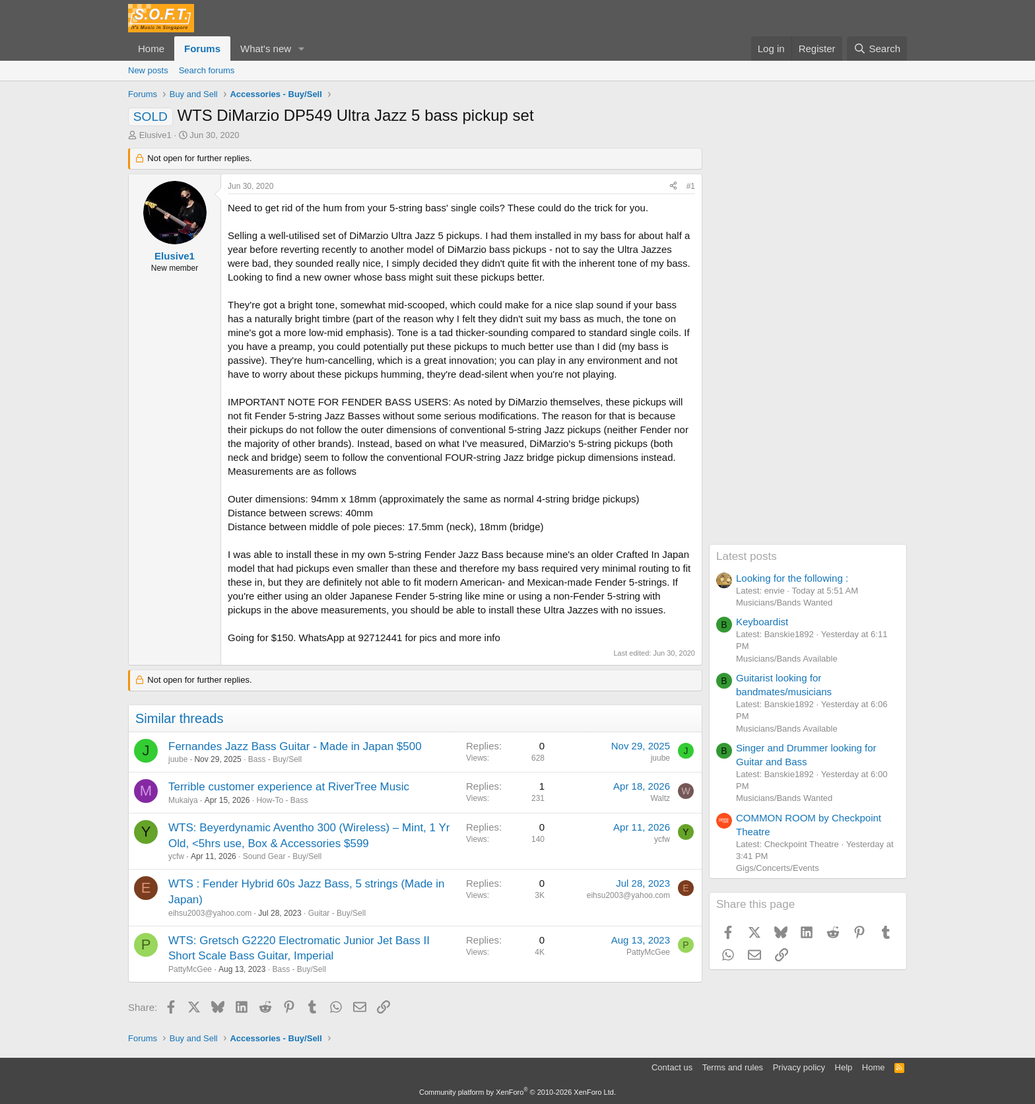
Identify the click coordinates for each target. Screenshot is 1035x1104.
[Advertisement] (808, 346)
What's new (265, 48)
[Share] (673, 186)
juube (177, 759)
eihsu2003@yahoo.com (209, 913)
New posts (148, 70)
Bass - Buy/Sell (275, 759)
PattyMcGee (190, 969)
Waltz (660, 798)
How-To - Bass (282, 800)
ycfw (176, 856)
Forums (202, 48)
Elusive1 (155, 135)
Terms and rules (732, 1067)
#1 (690, 186)
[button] (301, 48)
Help (844, 1067)
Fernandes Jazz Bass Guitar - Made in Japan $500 (295, 746)
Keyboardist (762, 621)
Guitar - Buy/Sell (337, 913)
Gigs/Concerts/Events (777, 868)
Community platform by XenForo (517, 1092)
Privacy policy (799, 1067)
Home (151, 48)
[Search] (877, 48)
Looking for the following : (792, 578)
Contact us (671, 1067)
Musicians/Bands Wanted (784, 602)
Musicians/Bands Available (787, 659)
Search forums (207, 70)
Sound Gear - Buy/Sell (282, 856)
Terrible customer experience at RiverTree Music (288, 786)
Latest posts (746, 556)
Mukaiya (183, 800)
